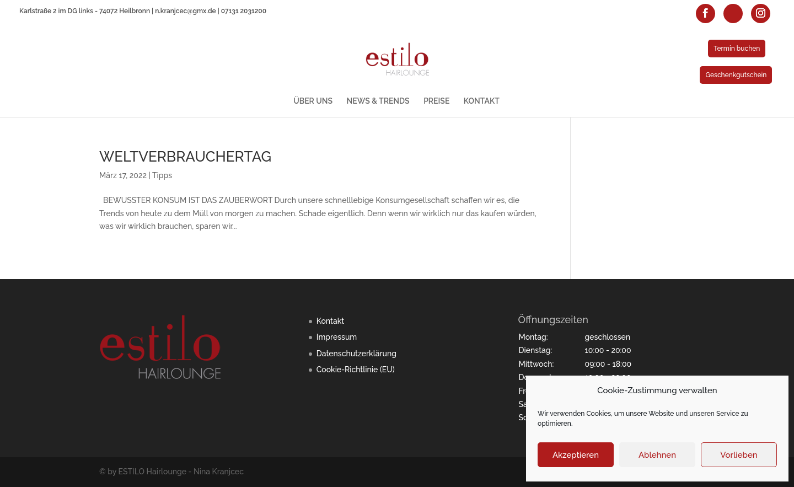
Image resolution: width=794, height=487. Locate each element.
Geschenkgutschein (735, 75)
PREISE (436, 101)
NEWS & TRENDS (378, 101)
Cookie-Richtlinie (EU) (355, 369)
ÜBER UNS (312, 101)
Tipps (162, 175)
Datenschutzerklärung (356, 353)
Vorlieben (738, 455)
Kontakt (330, 321)
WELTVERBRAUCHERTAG (185, 156)
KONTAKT (482, 101)
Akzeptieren (575, 455)
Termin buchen (736, 48)
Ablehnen (657, 455)
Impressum (336, 337)
